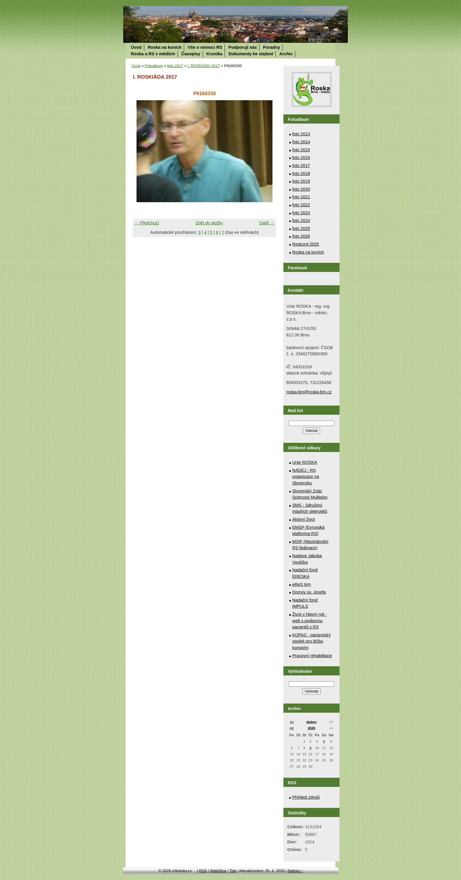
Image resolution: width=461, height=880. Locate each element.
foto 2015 (301, 150)
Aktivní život (303, 519)
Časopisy (190, 53)
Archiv (286, 53)
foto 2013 (301, 134)
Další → (267, 223)
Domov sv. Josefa (309, 592)
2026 (311, 728)
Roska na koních (164, 47)
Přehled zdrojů (306, 797)
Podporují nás (242, 47)
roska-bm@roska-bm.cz (309, 392)
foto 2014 (301, 142)
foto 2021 (301, 197)
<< (291, 722)
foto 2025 (301, 228)
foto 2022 (301, 204)
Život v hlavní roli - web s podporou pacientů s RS (309, 620)
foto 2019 (301, 181)
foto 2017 (175, 66)
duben (311, 722)
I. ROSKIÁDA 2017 (203, 66)
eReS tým (301, 584)
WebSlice (218, 870)
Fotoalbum (154, 66)
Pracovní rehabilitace (312, 655)
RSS (203, 870)
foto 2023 (301, 212)
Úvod (136, 47)
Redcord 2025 (305, 244)
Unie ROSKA (304, 462)
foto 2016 (301, 157)
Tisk (232, 870)
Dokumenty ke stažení (250, 53)
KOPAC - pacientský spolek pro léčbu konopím (311, 641)
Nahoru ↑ (295, 870)
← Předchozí (146, 223)
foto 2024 (301, 220)
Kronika (215, 53)
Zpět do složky (209, 223)
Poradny (271, 47)
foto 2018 (301, 173)
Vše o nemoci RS (205, 47)
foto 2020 (301, 189)
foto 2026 (301, 236)
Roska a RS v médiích (153, 53)
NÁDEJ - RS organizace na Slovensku (305, 476)
